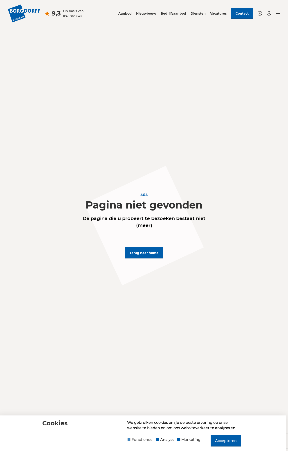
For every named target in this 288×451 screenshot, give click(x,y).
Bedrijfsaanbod (173, 13)
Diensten (198, 13)
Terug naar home (144, 253)
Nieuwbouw (146, 13)
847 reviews (72, 16)
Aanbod (125, 13)
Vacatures (218, 13)
